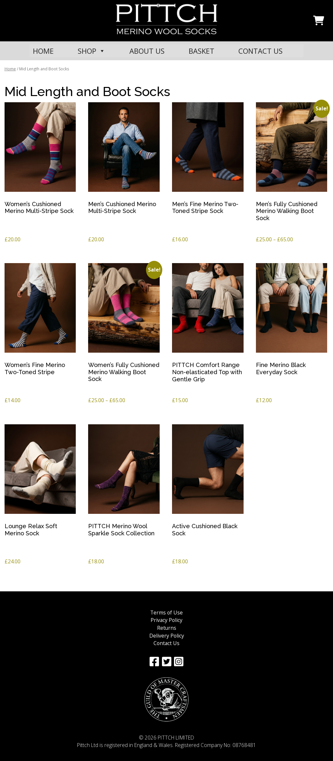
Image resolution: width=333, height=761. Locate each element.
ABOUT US (147, 51)
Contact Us (166, 643)
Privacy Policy (166, 620)
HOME (43, 51)
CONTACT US (260, 51)
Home (10, 69)
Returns (166, 627)
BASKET (201, 51)
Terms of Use (166, 612)
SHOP (91, 50)
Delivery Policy (166, 635)
